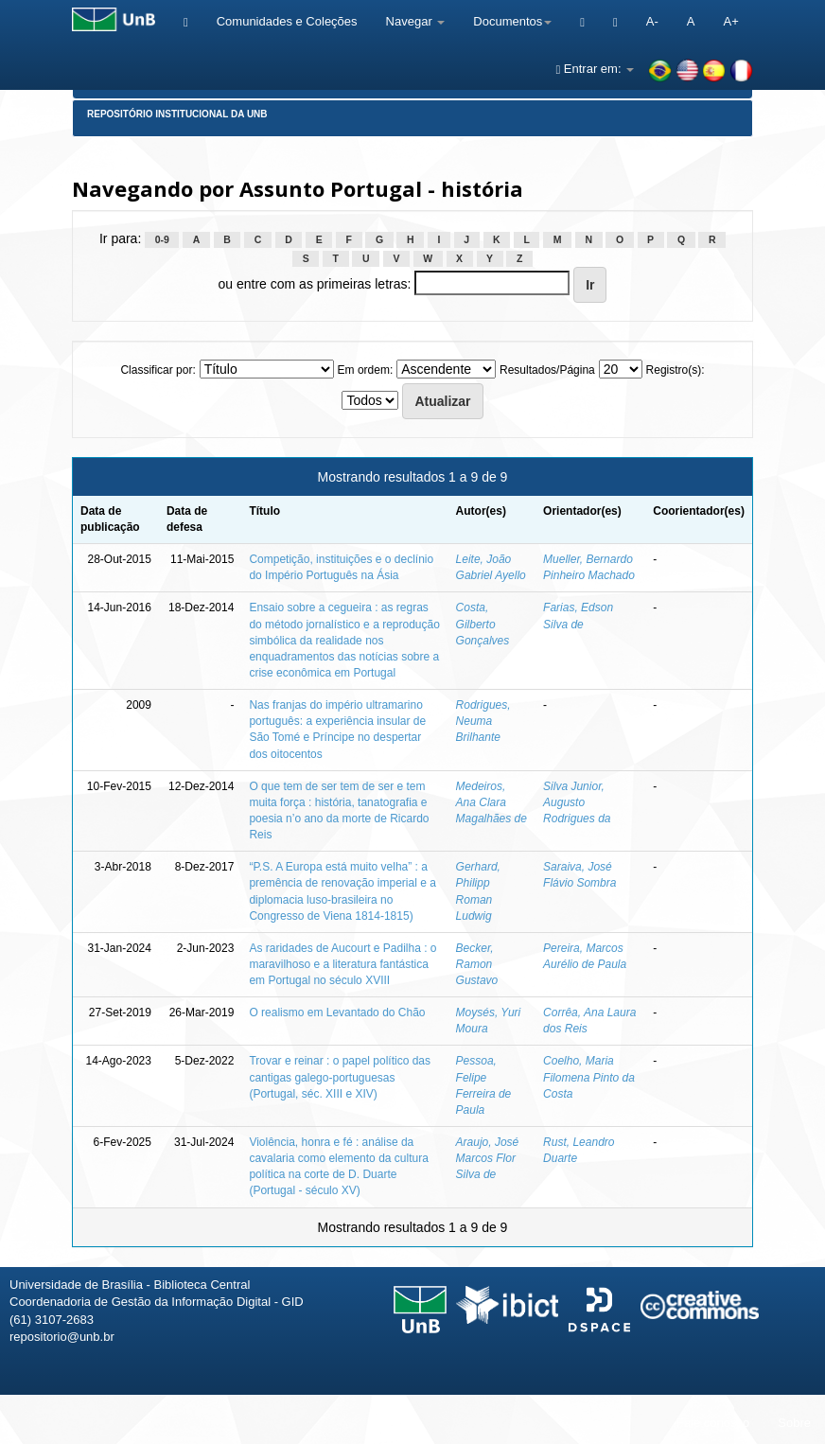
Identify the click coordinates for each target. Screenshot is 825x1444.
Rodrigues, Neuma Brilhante (483, 721)
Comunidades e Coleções (287, 21)
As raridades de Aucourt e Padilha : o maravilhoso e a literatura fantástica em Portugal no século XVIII (342, 964)
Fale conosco (712, 1423)
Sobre (794, 1423)
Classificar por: (157, 370)
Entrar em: (594, 69)
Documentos (512, 21)
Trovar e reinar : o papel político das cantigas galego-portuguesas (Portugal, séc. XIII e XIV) (339, 1077)
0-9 (162, 239)
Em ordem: (366, 370)
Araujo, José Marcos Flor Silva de (487, 1158)
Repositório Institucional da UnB (177, 114)
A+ (730, 21)
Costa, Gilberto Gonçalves (483, 623)
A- (652, 21)
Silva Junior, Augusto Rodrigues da (576, 802)
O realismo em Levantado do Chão (337, 1012)
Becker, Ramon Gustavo (477, 964)
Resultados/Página (547, 370)
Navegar (416, 21)
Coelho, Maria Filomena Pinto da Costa (589, 1077)
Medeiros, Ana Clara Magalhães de (491, 802)
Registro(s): (675, 370)
